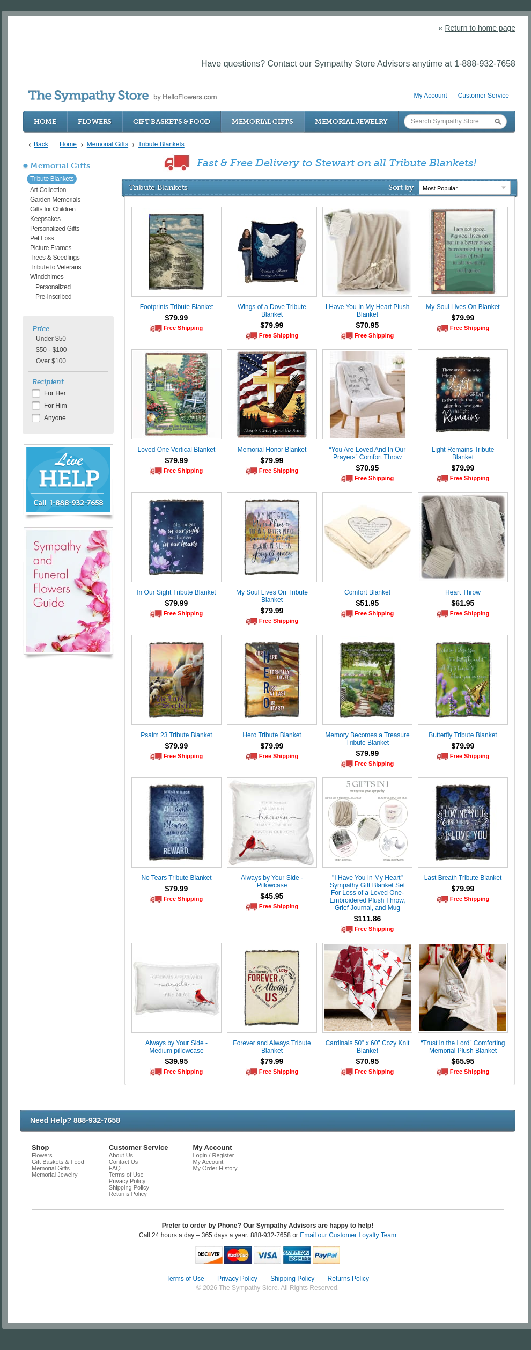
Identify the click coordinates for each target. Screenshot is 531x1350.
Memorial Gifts (262, 122)
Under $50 (51, 338)
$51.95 (367, 603)
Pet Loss (42, 238)
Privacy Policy (127, 1181)
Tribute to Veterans (55, 267)
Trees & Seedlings (55, 257)
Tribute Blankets (51, 178)
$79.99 (176, 317)
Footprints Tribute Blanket (176, 307)
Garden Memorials (55, 199)
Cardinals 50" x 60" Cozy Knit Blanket (368, 1046)
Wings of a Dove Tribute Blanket (272, 310)
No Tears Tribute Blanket (176, 878)
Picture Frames (50, 248)
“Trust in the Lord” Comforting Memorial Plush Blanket (463, 1046)
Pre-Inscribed (53, 296)
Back (41, 144)
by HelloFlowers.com (122, 96)
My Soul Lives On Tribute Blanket (272, 596)
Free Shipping (183, 328)
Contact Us (123, 1161)
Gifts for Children (53, 209)
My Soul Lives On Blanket (462, 307)
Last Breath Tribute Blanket (463, 878)
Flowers (95, 122)
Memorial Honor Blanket (272, 449)
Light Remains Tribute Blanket (463, 453)
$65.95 (463, 1061)
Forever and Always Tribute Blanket (272, 1046)
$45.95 (272, 896)
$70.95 (367, 325)
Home (45, 122)
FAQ (115, 1168)
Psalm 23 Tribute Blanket (176, 735)
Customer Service (483, 95)
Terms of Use (126, 1174)
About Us (121, 1155)
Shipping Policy (129, 1187)
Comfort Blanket (367, 592)
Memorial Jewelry (351, 122)
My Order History (215, 1168)
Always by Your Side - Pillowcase (272, 881)
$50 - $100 (51, 350)
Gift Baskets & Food (171, 122)
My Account (430, 95)
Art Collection (48, 190)
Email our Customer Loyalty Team (348, 1235)
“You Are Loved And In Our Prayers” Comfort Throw (367, 453)
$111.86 (367, 918)
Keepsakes (45, 219)
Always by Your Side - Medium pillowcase (176, 1046)
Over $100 (51, 361)
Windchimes (46, 277)
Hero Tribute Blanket (271, 735)
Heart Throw (463, 592)
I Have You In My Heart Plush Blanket (368, 310)
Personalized (53, 287)
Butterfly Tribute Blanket (463, 735)
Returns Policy (128, 1194)
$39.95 (176, 1061)
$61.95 (463, 603)
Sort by (401, 187)
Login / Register (213, 1155)
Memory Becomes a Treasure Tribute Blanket (367, 738)
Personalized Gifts (54, 228)
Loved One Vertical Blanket (177, 449)
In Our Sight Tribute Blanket (176, 592)
